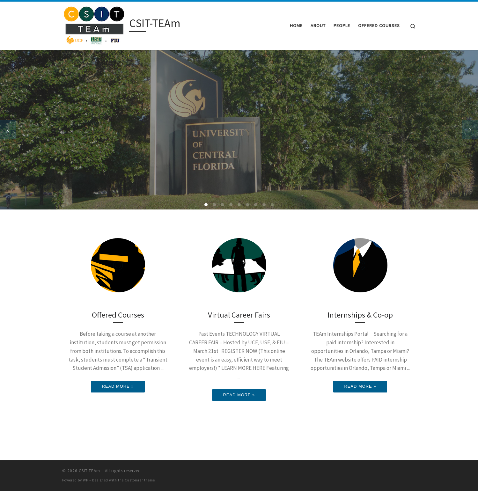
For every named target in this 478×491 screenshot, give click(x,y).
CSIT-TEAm (89, 470)
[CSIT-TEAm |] (94, 24)
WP (85, 480)
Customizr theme (140, 480)
